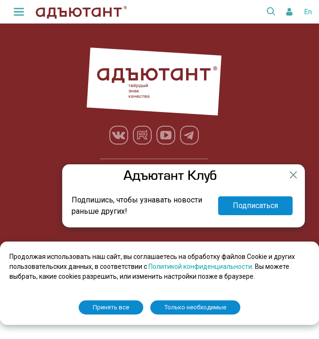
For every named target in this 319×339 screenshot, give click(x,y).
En (308, 12)
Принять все (111, 307)
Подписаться (255, 205)
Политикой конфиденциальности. (201, 266)
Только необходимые (195, 307)
